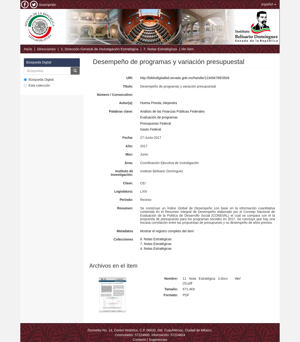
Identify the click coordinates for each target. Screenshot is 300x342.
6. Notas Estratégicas (155, 239)
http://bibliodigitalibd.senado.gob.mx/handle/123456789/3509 (184, 78)
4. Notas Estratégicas (155, 248)
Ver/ (238, 278)
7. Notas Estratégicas (160, 49)
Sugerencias (158, 340)
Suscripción (47, 5)
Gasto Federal (150, 129)
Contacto (139, 340)
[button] (269, 4)
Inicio (28, 49)
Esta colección (37, 85)
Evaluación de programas (159, 117)
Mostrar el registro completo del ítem (167, 231)
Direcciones (46, 49)
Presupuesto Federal (155, 123)
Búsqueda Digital (39, 79)
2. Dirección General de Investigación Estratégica (99, 49)
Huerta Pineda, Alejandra (158, 103)
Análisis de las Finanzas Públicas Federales (172, 111)
